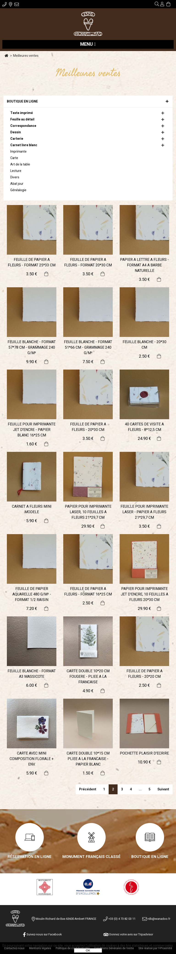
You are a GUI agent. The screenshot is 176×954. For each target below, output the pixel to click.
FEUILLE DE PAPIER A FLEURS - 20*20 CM (144, 673)
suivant (163, 789)
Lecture (15, 170)
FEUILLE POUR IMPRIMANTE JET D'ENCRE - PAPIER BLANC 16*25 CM (31, 429)
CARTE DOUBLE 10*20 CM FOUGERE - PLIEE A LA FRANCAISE (88, 676)
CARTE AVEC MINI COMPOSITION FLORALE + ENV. (32, 759)
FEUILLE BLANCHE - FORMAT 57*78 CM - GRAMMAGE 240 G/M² (32, 347)
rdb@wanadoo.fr (156, 919)
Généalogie (18, 190)
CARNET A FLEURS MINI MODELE (32, 509)
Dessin (15, 132)
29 (88, 526)
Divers (14, 177)
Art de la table (20, 164)
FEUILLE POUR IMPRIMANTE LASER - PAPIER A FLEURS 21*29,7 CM (144, 512)
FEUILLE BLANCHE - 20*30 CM (144, 344)
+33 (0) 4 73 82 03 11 (119, 919)
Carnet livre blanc (23, 145)
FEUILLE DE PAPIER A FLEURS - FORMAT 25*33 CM (31, 262)
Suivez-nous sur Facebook (42, 934)
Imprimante (18, 151)
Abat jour (16, 183)
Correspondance (23, 125)
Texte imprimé (21, 113)
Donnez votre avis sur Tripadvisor (128, 934)
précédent (87, 789)
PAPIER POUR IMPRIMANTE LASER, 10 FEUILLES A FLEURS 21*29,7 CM (88, 512)
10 (144, 762)
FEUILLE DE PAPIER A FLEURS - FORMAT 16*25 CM (88, 591)
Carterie (16, 138)
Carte (14, 158)
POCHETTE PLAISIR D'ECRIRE (144, 753)
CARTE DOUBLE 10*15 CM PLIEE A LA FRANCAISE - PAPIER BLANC (88, 759)
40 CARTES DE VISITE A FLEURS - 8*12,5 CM (144, 427)
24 (144, 439)
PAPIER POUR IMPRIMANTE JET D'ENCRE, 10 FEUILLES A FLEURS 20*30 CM (144, 594)
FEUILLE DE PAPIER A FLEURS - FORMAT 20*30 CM (88, 262)
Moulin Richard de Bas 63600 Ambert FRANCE (66, 919)
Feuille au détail (22, 119)
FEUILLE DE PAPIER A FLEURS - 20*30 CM (88, 427)
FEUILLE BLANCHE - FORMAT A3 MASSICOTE (32, 673)
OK (88, 950)
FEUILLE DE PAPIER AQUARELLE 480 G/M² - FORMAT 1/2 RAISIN (31, 594)
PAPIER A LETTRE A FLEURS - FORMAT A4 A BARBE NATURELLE (144, 265)
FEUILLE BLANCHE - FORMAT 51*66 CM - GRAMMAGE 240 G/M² (88, 347)
